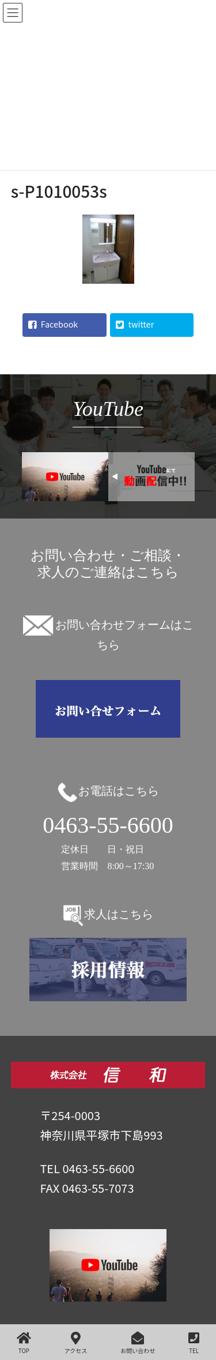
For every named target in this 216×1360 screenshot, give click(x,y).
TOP (24, 1343)
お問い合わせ (137, 1343)
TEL (193, 1343)
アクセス (76, 1343)
